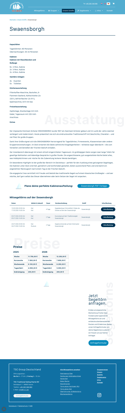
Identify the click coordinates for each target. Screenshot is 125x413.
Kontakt (110, 11)
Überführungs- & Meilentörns (70, 391)
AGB (30, 406)
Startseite (13, 20)
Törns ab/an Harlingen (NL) (69, 386)
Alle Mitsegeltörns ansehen (70, 369)
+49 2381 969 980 (91, 4)
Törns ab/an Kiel (66, 389)
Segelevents (85, 11)
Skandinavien (65, 384)
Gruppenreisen (102, 369)
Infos (100, 11)
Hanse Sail (64, 378)
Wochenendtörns (66, 394)
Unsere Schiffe (68, 11)
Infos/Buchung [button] (108, 209)
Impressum (13, 406)
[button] (4, 409)
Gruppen (54, 11)
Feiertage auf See (66, 373)
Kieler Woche (64, 381)
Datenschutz (23, 406)
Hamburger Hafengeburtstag (70, 376)
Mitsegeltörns (39, 11)
